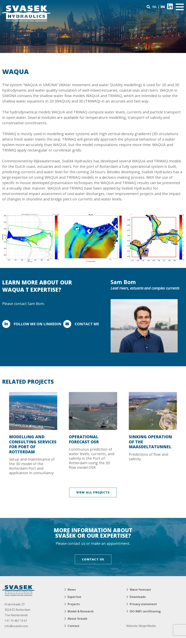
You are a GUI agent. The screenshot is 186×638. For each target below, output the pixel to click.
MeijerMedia (147, 626)
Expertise (74, 597)
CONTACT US (93, 559)
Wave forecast (140, 590)
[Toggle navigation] (180, 7)
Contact (73, 626)
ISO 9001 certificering (145, 611)
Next (179, 238)
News (72, 590)
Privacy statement (143, 604)
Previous (7, 238)
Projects (74, 604)
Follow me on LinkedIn (37, 323)
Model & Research (81, 611)
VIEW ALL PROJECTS (93, 492)
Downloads (138, 597)
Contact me (87, 323)
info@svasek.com (16, 626)
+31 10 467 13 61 (16, 621)
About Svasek (77, 619)
